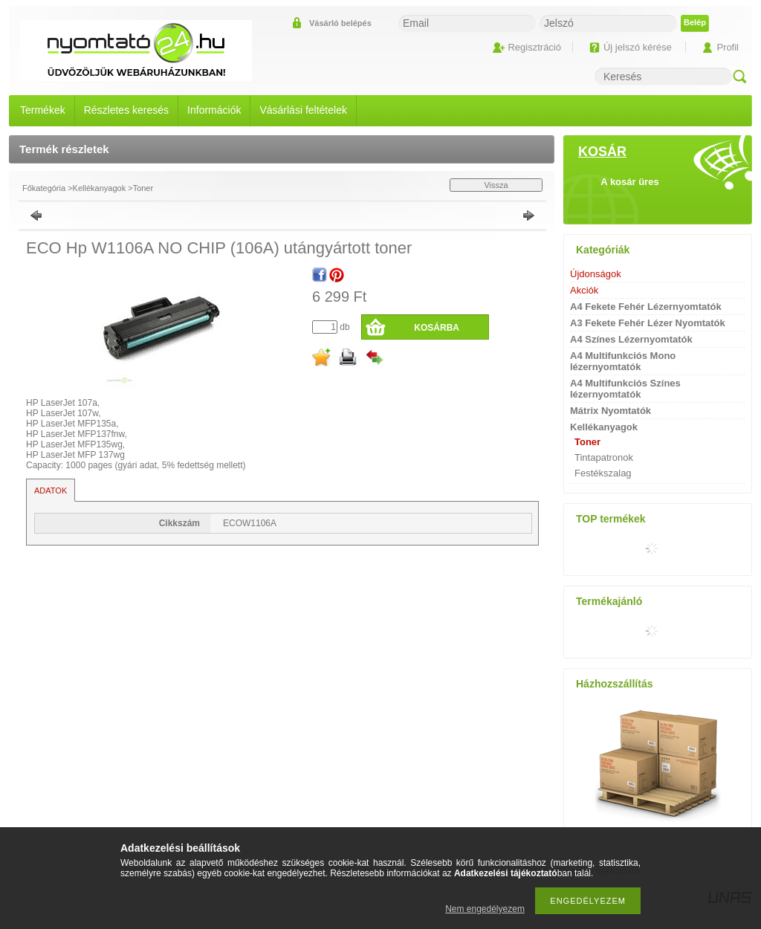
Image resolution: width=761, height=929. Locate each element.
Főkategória (43, 188)
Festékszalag (603, 473)
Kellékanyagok (99, 188)
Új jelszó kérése (637, 47)
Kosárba (436, 328)
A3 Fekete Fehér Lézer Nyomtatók (647, 322)
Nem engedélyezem (485, 909)
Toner (143, 188)
